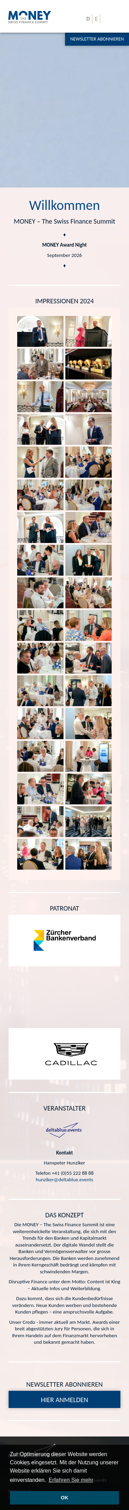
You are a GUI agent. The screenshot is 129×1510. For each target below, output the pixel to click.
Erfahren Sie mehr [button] (71, 1480)
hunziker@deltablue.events (64, 1179)
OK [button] (64, 1497)
